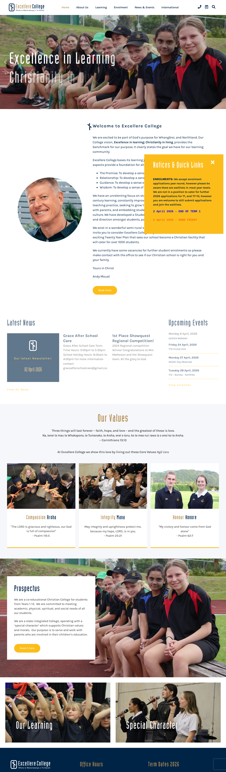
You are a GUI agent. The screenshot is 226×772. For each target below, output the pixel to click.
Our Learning (34, 725)
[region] (113, 62)
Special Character (152, 725)
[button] (5, 62)
